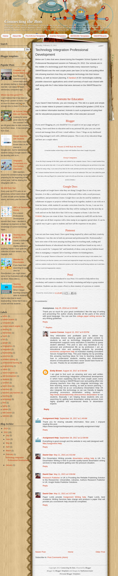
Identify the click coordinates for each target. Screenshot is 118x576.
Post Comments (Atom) (58, 557)
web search (7, 413)
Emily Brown (56, 371)
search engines (8, 373)
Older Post (100, 552)
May (8, 443)
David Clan (48, 455)
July (8, 435)
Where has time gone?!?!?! (12, 95)
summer (5, 383)
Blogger (70, 120)
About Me (17, 36)
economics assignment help (62, 351)
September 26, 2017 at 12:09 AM (74, 438)
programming (7, 366)
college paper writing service (89, 316)
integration (6, 349)
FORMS (38, 216)
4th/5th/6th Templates (79, 36)
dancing (5, 329)
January (9, 465)
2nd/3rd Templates (58, 36)
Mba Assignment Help (52, 443)
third (4, 403)
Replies (49, 327)
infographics (7, 346)
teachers (5, 389)
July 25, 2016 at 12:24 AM (66, 308)
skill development (9, 376)
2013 (6, 429)
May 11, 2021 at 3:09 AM (64, 474)
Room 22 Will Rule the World (70, 146)
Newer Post (40, 552)
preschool (6, 356)
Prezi (70, 274)
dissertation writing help (83, 458)
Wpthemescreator (86, 571)
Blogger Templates (62, 571)
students (5, 379)
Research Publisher (52, 477)
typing (4, 406)
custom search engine (11, 326)
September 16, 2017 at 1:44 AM (73, 418)
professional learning (10, 363)
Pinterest (70, 230)
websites (6, 416)
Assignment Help (51, 418)
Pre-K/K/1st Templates (35, 36)
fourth (4, 336)
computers (6, 323)
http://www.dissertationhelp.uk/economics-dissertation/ (73, 394)
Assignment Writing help (74, 497)
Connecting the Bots (23, 21)
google (5, 343)
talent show (7, 386)
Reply (45, 322)
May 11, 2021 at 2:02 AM (64, 455)
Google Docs (70, 186)
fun (3, 339)
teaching (5, 396)
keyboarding (7, 353)
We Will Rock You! (8, 188)
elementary (6, 333)
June (8, 439)
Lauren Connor (57, 332)
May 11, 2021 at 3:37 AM (64, 493)
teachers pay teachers (11, 393)
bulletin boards (8, 319)
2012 (6, 432)
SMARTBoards (100, 36)
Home (5, 36)
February (10, 454)
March (8, 451)
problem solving (8, 359)
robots (4, 369)
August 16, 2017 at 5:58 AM (75, 371)
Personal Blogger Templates (70, 574)
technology (6, 399)
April (8, 447)
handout (72, 78)
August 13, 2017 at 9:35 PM (77, 332)
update (5, 409)
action (4, 316)
